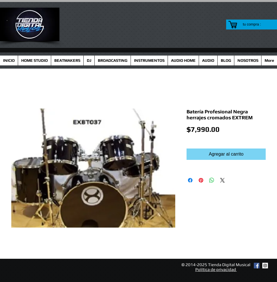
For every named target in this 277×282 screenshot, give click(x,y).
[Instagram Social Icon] (265, 265)
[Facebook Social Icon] (256, 265)
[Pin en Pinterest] (201, 180)
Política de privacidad (216, 269)
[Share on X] (222, 180)
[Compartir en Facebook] (190, 180)
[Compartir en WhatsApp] (211, 180)
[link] (255, 24)
